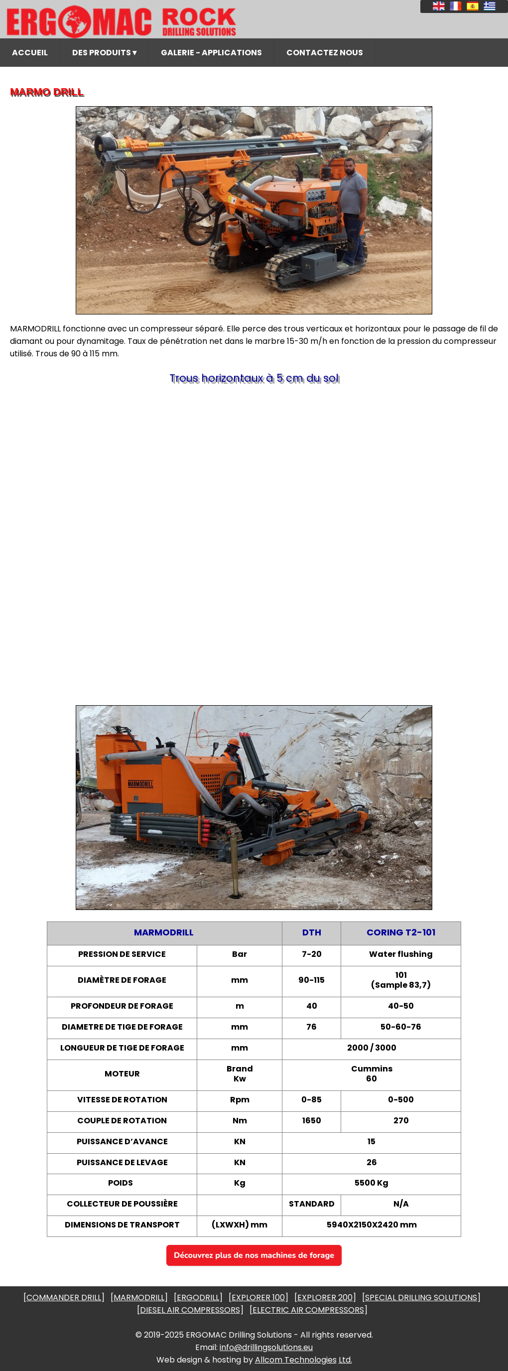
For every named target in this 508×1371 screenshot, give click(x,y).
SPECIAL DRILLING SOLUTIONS (421, 1297)
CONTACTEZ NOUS (324, 52)
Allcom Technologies (296, 1360)
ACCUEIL (30, 52)
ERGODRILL (198, 1297)
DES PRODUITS (104, 52)
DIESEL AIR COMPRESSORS (190, 1310)
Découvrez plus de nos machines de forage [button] (254, 1255)
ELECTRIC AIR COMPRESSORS (308, 1310)
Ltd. (345, 1360)
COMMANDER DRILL (63, 1297)
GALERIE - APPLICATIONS (211, 52)
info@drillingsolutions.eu (266, 1347)
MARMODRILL (139, 1297)
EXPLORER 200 (325, 1297)
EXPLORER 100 (258, 1297)
